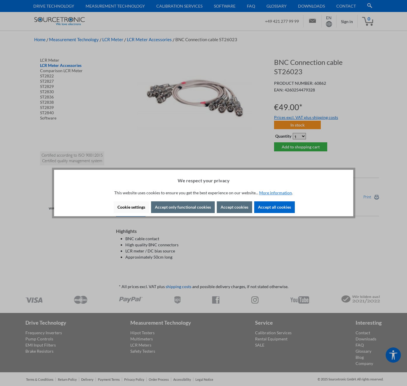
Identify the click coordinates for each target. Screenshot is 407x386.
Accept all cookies (274, 207)
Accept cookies (234, 207)
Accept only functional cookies (183, 207)
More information (275, 192)
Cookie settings (131, 207)
